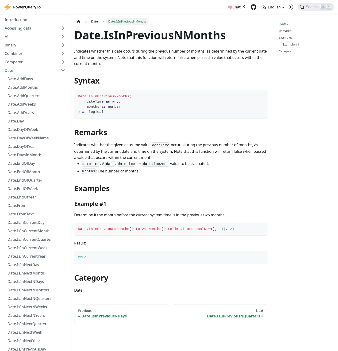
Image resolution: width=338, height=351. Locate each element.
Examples (285, 37)
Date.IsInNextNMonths (28, 290)
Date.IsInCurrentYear (27, 256)
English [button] (271, 7)
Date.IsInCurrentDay (26, 222)
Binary (10, 45)
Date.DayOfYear (22, 146)
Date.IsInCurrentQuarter (30, 239)
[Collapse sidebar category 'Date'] (63, 70)
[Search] (316, 7)
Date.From (17, 205)
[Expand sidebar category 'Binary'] (63, 45)
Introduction (16, 19)
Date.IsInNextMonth (26, 273)
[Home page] (78, 21)
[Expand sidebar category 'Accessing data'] (63, 28)
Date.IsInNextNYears (26, 315)
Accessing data (18, 28)
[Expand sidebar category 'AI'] (63, 36)
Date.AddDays (20, 78)
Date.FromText (21, 214)
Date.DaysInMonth (24, 154)
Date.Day (16, 121)
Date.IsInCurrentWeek (27, 247)
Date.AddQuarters (24, 95)
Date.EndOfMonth (24, 171)
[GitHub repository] (253, 7)
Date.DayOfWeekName (28, 138)
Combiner (13, 53)
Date (9, 70)
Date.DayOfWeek (23, 129)
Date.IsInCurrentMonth (29, 230)
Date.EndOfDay (21, 163)
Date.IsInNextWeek (25, 332)
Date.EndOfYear (22, 197)
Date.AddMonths (23, 87)
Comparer (14, 62)
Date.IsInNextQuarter (27, 323)
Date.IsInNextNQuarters (29, 298)
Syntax (283, 24)
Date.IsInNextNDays (26, 281)
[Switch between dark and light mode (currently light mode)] (291, 7)
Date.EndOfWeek (23, 188)
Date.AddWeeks (22, 104)
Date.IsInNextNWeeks (27, 306)
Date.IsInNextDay (23, 264)
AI (6, 36)
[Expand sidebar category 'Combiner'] (63, 53)
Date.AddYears (21, 112)
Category (285, 51)
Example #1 (291, 44)
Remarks (285, 31)
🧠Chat (236, 7)
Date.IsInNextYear (24, 340)
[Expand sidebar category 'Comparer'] (63, 62)
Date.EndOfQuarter (25, 180)
